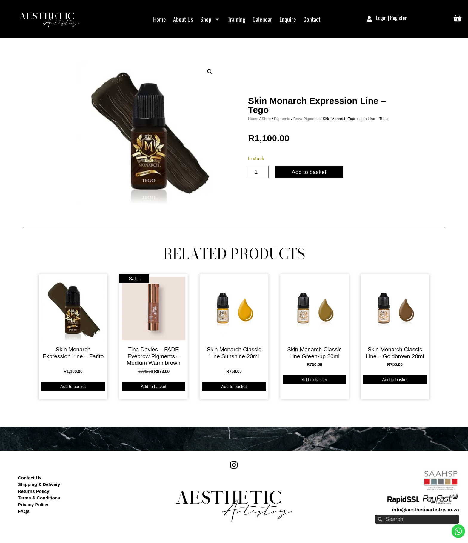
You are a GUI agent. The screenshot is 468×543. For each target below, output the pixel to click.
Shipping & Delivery (39, 484)
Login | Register (391, 17)
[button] (209, 71)
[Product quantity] (258, 172)
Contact (311, 19)
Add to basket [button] (73, 386)
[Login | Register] (369, 19)
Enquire (287, 19)
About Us (183, 19)
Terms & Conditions (39, 497)
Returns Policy (33, 491)
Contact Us (29, 477)
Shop (210, 19)
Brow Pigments (306, 118)
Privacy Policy (33, 504)
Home (159, 19)
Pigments (282, 118)
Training (236, 19)
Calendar (262, 19)
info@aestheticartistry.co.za (425, 510)
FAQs (24, 511)
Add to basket (309, 172)
